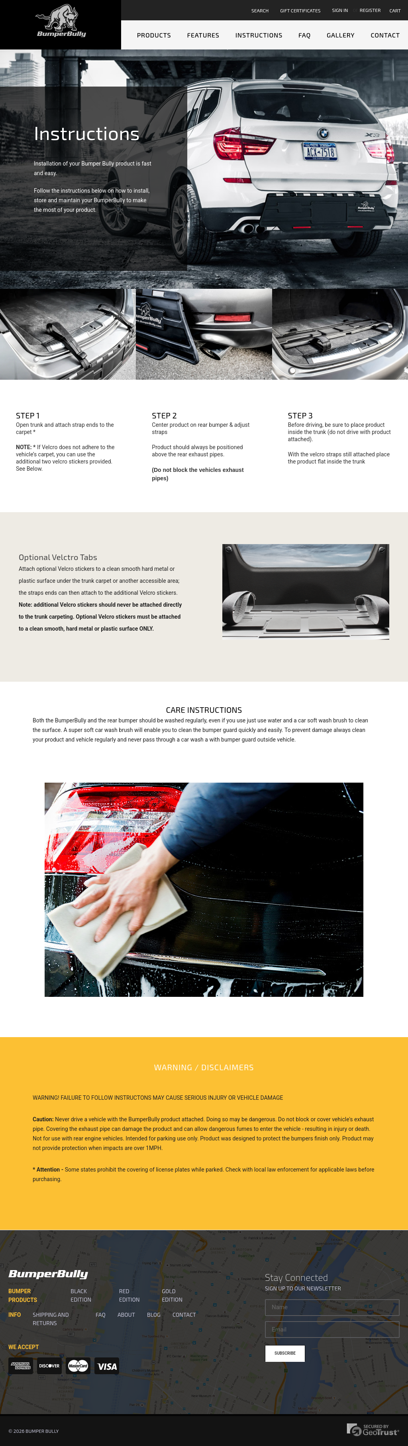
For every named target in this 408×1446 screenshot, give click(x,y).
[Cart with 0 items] (396, 10)
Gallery (341, 35)
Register (370, 10)
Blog (154, 1314)
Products (154, 35)
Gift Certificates (300, 10)
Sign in (340, 10)
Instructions (258, 35)
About (126, 1314)
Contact (385, 35)
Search (260, 10)
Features (203, 35)
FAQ (304, 35)
